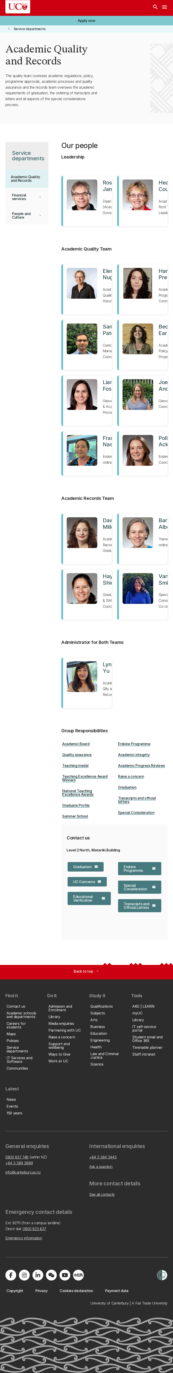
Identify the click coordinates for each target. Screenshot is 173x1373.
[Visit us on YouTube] (64, 1275)
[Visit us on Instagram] (24, 1275)
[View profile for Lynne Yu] (86, 683)
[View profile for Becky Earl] (142, 345)
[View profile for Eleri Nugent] (86, 289)
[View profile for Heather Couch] (142, 201)
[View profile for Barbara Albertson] (142, 539)
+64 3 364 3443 (103, 1157)
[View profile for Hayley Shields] (86, 595)
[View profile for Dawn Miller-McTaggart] (86, 539)
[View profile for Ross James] (86, 201)
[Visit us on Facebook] (10, 1275)
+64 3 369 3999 (19, 1163)
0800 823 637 (34, 1228)
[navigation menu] (164, 8)
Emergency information (23, 1238)
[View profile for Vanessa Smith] (142, 595)
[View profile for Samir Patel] (86, 345)
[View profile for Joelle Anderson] (142, 401)
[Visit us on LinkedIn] (37, 1275)
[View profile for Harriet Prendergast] (142, 289)
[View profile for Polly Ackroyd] (142, 453)
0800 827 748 (16, 1157)
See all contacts (102, 1194)
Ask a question (101, 1166)
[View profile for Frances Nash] (86, 453)
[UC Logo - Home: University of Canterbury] (17, 7)
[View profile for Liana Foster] (86, 401)
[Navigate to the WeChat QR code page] (51, 1275)
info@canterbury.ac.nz (23, 1172)
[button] (86, 20)
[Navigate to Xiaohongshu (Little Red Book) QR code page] (78, 1275)
